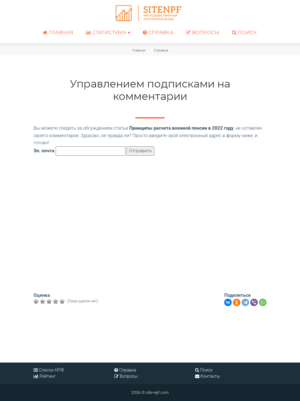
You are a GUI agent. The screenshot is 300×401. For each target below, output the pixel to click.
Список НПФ (49, 370)
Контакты (207, 376)
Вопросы (203, 32)
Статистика (108, 32)
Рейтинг (45, 376)
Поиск (244, 32)
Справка (158, 32)
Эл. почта (44, 151)
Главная (58, 32)
